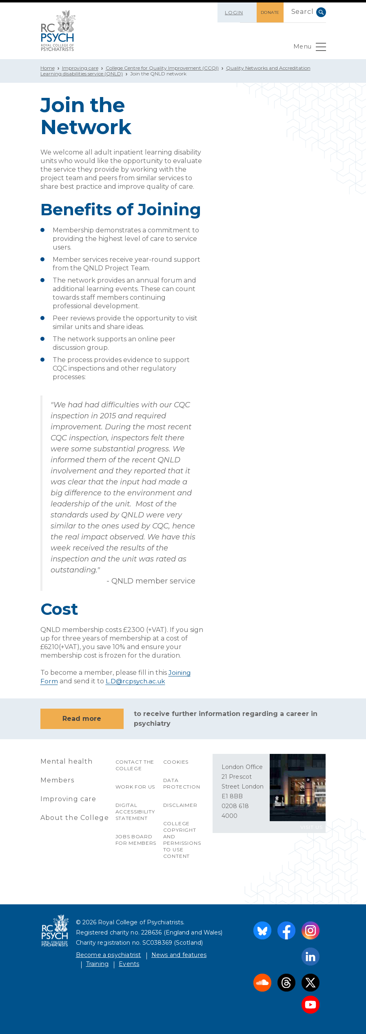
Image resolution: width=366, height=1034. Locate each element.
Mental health (66, 761)
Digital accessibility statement (135, 811)
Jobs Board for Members (136, 839)
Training (97, 963)
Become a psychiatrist (108, 954)
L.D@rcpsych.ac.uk (136, 681)
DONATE (266, 12)
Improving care (80, 68)
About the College (74, 817)
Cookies (176, 761)
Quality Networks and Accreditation (268, 68)
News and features (178, 954)
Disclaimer (180, 805)
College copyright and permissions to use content (182, 839)
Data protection (181, 783)
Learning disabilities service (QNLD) (81, 74)
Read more (81, 718)
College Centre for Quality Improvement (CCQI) (162, 68)
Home (47, 68)
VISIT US (311, 827)
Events (129, 963)
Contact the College (135, 764)
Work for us (135, 786)
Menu (308, 49)
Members (57, 780)
